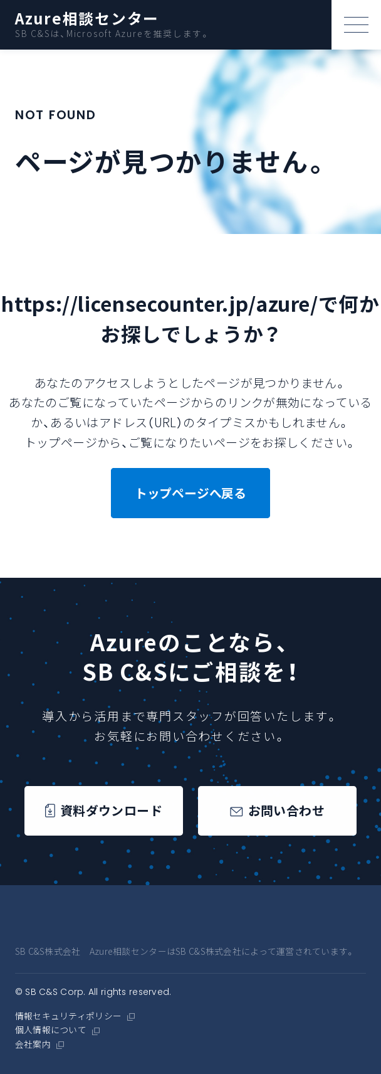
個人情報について (50, 1030)
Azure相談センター (87, 18)
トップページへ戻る (190, 493)
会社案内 (33, 1044)
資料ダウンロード (103, 811)
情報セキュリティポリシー (68, 1016)
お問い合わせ (277, 811)
